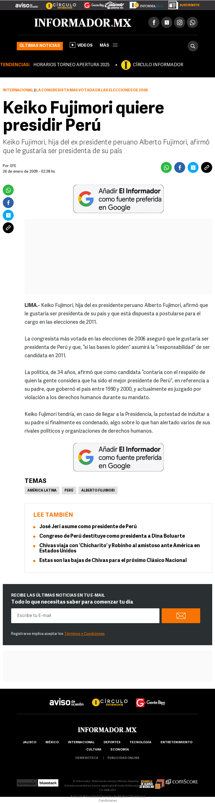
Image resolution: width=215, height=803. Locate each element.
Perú (68, 490)
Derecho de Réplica (114, 796)
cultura (93, 749)
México (52, 742)
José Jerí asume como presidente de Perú (88, 527)
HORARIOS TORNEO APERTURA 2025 (71, 65)
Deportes (112, 742)
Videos (81, 45)
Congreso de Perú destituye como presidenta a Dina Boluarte (112, 536)
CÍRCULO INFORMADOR (158, 65)
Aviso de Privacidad (84, 796)
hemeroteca (86, 758)
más (109, 46)
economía (120, 749)
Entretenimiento (176, 742)
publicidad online (124, 758)
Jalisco (29, 742)
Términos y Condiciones (84, 634)
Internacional (18, 90)
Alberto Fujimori (98, 490)
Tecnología (140, 742)
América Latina (42, 490)
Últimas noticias (40, 46)
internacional (81, 742)
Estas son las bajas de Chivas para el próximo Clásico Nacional (113, 560)
